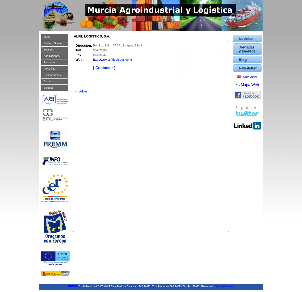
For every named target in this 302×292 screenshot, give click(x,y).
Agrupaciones (51, 55)
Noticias (245, 39)
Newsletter (248, 68)
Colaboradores (52, 75)
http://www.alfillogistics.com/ (112, 59)
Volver (83, 91)
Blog (243, 60)
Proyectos (49, 68)
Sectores (49, 49)
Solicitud (49, 87)
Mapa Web (250, 85)
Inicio (47, 36)
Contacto (49, 81)
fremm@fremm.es (224, 286)
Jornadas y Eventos (247, 49)
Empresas (49, 62)
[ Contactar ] (104, 68)
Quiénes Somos (53, 43)
